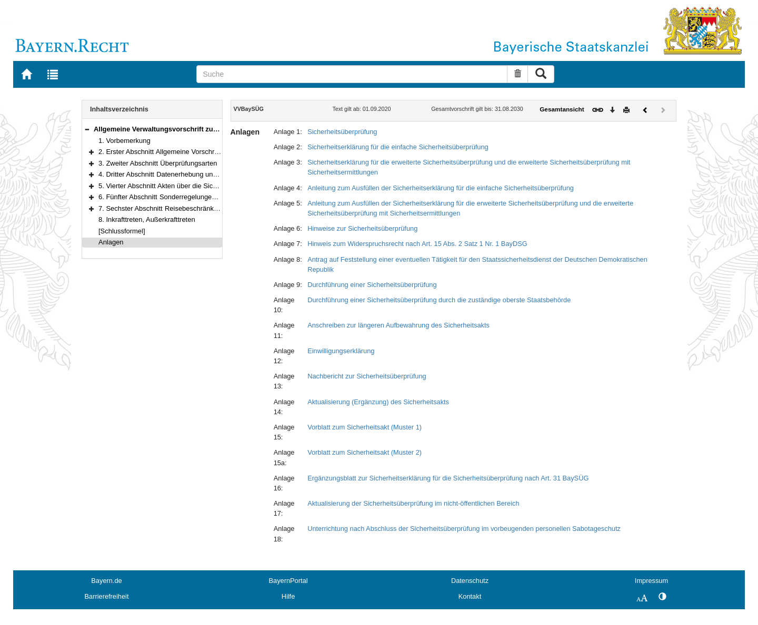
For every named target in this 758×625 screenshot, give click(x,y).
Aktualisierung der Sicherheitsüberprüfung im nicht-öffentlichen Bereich (413, 503)
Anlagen (111, 242)
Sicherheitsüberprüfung (342, 132)
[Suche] (351, 74)
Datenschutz (469, 581)
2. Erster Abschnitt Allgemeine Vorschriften (162, 152)
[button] (86, 129)
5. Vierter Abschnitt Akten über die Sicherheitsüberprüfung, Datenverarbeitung (216, 186)
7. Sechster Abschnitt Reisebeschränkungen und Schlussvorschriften (202, 208)
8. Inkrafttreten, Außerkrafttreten (146, 219)
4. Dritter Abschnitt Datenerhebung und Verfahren (173, 174)
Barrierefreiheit (107, 596)
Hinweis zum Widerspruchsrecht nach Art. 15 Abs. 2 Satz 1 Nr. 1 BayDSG (417, 244)
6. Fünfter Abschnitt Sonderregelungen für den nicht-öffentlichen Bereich (207, 197)
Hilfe (288, 596)
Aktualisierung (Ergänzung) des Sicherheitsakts (378, 402)
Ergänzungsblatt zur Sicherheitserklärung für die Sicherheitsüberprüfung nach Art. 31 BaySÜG (448, 478)
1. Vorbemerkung (124, 141)
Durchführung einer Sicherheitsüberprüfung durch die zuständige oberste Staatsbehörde (439, 300)
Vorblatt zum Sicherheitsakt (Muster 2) (364, 452)
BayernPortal (288, 581)
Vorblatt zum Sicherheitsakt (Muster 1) (364, 427)
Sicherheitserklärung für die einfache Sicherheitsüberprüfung (397, 147)
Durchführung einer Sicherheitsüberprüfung (371, 285)
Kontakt (469, 596)
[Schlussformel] (121, 231)
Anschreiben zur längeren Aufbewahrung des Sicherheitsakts (398, 325)
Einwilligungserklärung (340, 351)
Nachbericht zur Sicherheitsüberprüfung (366, 376)
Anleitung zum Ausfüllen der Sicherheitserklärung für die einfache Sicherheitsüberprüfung (440, 188)
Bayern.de (106, 581)
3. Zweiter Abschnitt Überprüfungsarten (157, 163)
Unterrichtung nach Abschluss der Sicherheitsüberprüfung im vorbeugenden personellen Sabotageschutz (464, 528)
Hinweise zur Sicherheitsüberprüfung (362, 228)
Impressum (651, 581)
